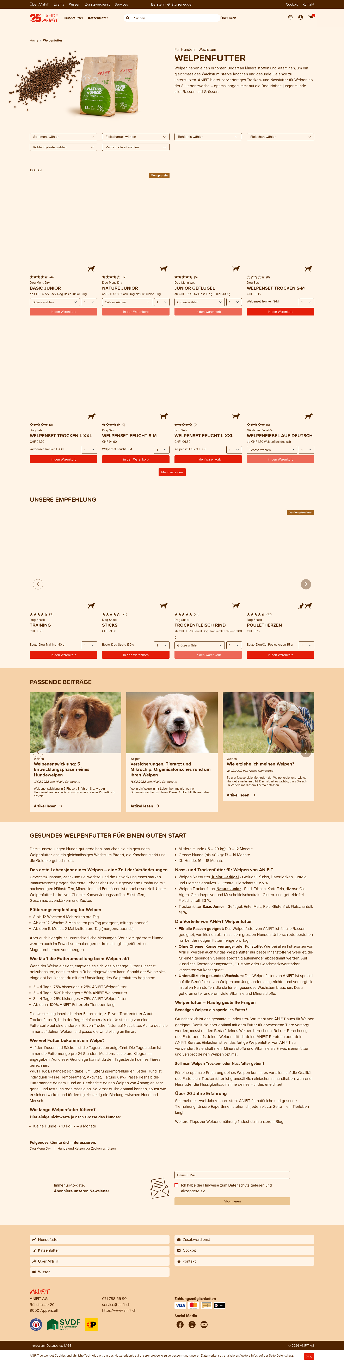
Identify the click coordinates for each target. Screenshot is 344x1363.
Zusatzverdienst (97, 4)
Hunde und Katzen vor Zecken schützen (87, 1148)
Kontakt (308, 4)
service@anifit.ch (116, 1304)
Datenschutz (239, 1185)
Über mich (228, 18)
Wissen (74, 4)
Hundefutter (73, 18)
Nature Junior (228, 888)
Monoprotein (159, 175)
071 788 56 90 (114, 1298)
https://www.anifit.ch (119, 1310)
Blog (279, 1121)
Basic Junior (213, 906)
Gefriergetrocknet (300, 512)
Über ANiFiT (39, 4)
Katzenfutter (98, 18)
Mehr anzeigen (172, 472)
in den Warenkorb (280, 311)
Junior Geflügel (225, 877)
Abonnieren (232, 1201)
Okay (309, 1356)
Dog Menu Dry (40, 1148)
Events (59, 4)
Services (121, 4)
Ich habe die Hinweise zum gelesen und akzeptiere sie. (226, 1188)
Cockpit (292, 4)
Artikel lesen (48, 806)
